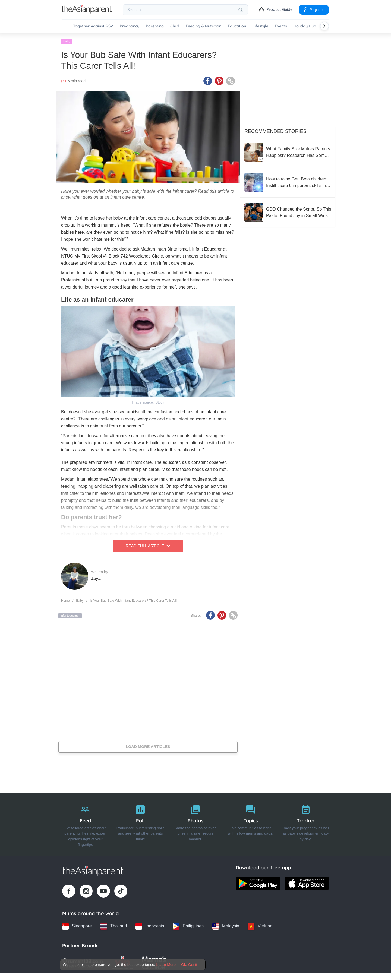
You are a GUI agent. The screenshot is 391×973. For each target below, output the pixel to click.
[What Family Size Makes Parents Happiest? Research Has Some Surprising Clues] (287, 150)
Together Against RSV (93, 26)
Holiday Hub (305, 26)
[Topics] (250, 823)
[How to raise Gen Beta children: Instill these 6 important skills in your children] (287, 181)
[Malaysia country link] (225, 924)
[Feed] (85, 823)
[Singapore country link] (77, 924)
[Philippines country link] (188, 924)
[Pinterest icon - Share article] (219, 79)
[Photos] (195, 823)
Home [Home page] (65, 599)
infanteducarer (70, 614)
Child (174, 26)
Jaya (96, 577)
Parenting (155, 26)
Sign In (313, 9)
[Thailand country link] (113, 924)
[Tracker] (305, 823)
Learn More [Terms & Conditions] (166, 964)
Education (237, 26)
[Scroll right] (324, 26)
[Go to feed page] (87, 12)
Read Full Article (148, 544)
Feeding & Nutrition (203, 26)
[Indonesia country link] (149, 924)
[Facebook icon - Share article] (207, 79)
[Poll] (140, 823)
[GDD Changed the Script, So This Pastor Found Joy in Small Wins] (287, 211)
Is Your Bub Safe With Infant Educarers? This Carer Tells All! (133, 599)
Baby (66, 40)
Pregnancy (129, 26)
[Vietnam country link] (260, 924)
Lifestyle (260, 26)
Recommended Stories (275, 130)
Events (281, 26)
